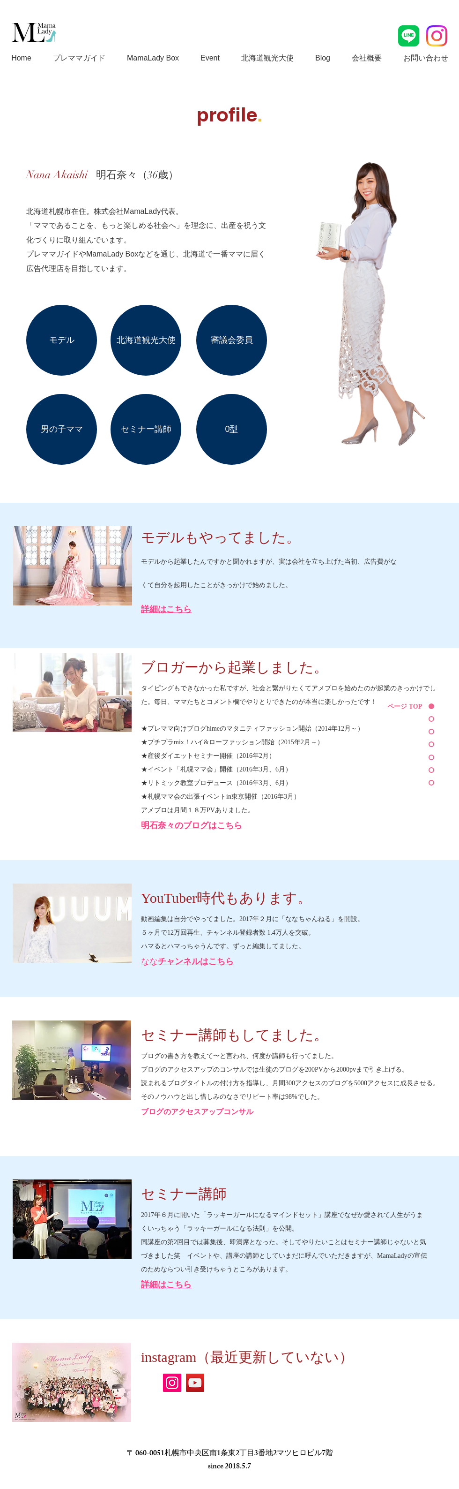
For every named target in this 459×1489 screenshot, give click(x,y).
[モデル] (61, 340)
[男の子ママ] (61, 429)
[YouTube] (195, 1383)
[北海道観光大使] (146, 340)
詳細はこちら (166, 1284)
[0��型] (231, 429)
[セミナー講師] (146, 429)
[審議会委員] (231, 340)
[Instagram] (172, 1383)
